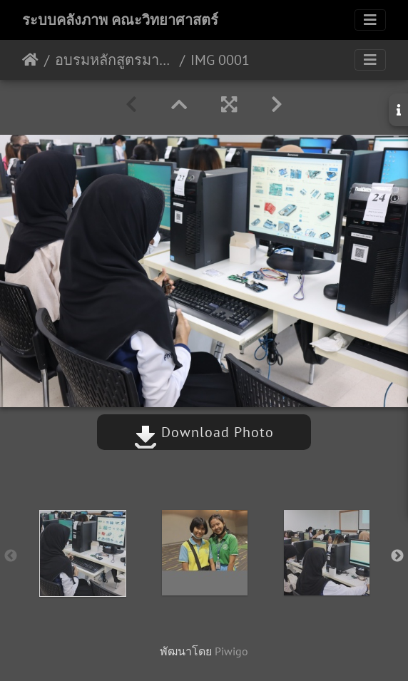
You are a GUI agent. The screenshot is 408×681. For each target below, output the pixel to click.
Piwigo (231, 651)
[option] (82, 553)
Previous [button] (11, 556)
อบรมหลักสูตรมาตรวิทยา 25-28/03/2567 (114, 60)
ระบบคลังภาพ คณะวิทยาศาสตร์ (120, 20)
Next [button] (397, 556)
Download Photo (204, 432)
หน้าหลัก (30, 60)
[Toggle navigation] (370, 20)
